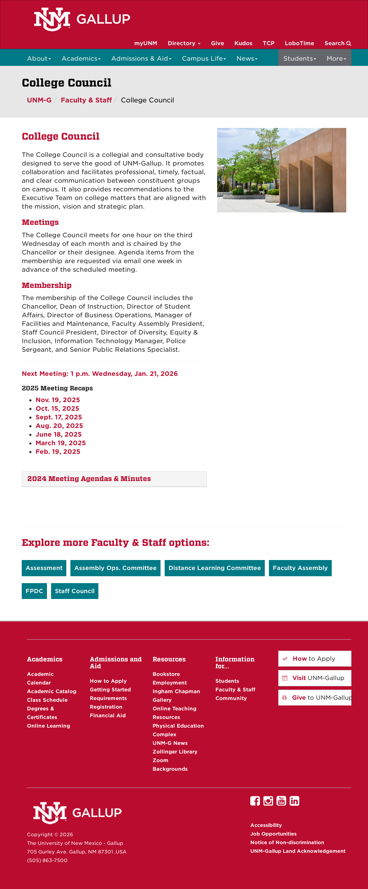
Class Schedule (47, 700)
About (39, 58)
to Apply (309, 658)
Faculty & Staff (86, 100)
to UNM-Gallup (317, 697)
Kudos (243, 43)
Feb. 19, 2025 (58, 451)
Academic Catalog (51, 691)
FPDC (34, 591)
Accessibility (266, 825)
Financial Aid (108, 715)
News (247, 58)
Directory (184, 43)
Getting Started (110, 689)
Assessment (44, 568)
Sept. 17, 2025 (59, 417)
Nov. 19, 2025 (58, 399)
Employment (170, 683)
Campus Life (204, 58)
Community (231, 698)
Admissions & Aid (141, 58)
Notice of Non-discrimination (287, 842)
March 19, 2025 (61, 443)
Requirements (108, 698)
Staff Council (75, 591)
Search (338, 43)
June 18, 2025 (59, 434)
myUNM (145, 43)
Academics (81, 58)
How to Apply (108, 681)
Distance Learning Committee (214, 568)
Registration (106, 707)
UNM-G (39, 100)
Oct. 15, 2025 (57, 408)
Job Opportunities (273, 834)
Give (217, 43)
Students (299, 58)
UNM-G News (170, 743)
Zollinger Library (175, 752)
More (336, 58)
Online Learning (48, 726)
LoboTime (299, 43)
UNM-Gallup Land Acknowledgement (298, 851)
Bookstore (166, 674)
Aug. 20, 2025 (59, 425)
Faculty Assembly (300, 568)
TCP (268, 43)
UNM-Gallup (313, 678)
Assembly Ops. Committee (115, 568)
